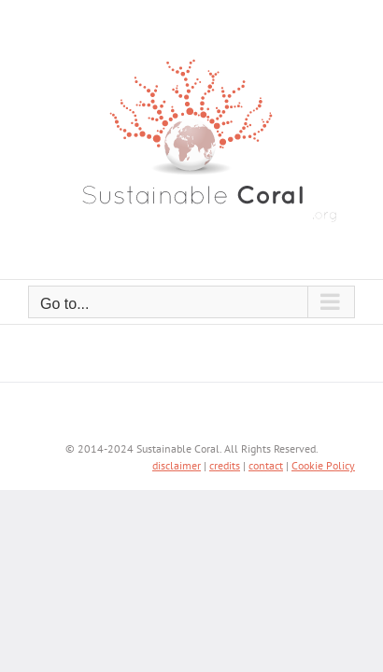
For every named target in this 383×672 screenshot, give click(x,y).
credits (224, 512)
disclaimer (176, 512)
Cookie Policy (323, 512)
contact (265, 512)
